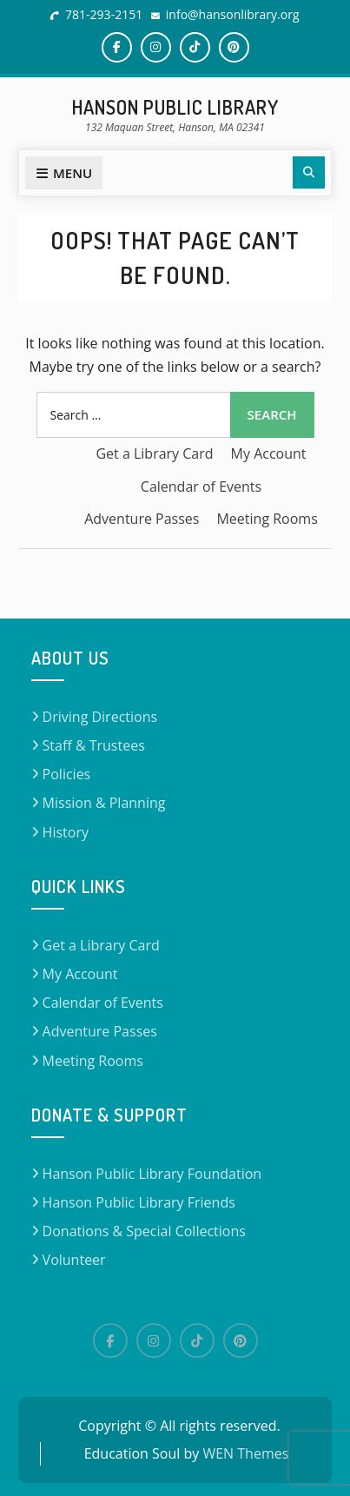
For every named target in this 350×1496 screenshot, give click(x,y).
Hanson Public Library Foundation (152, 1173)
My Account (269, 453)
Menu (64, 173)
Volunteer (74, 1259)
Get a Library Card (154, 453)
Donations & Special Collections (144, 1231)
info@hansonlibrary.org (233, 14)
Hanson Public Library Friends (139, 1202)
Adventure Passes (141, 518)
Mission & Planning (104, 802)
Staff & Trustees (94, 745)
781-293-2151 (103, 14)
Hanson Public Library (175, 107)
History (66, 832)
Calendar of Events (201, 486)
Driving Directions (100, 716)
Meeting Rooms (266, 518)
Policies (67, 774)
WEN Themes (245, 1453)
